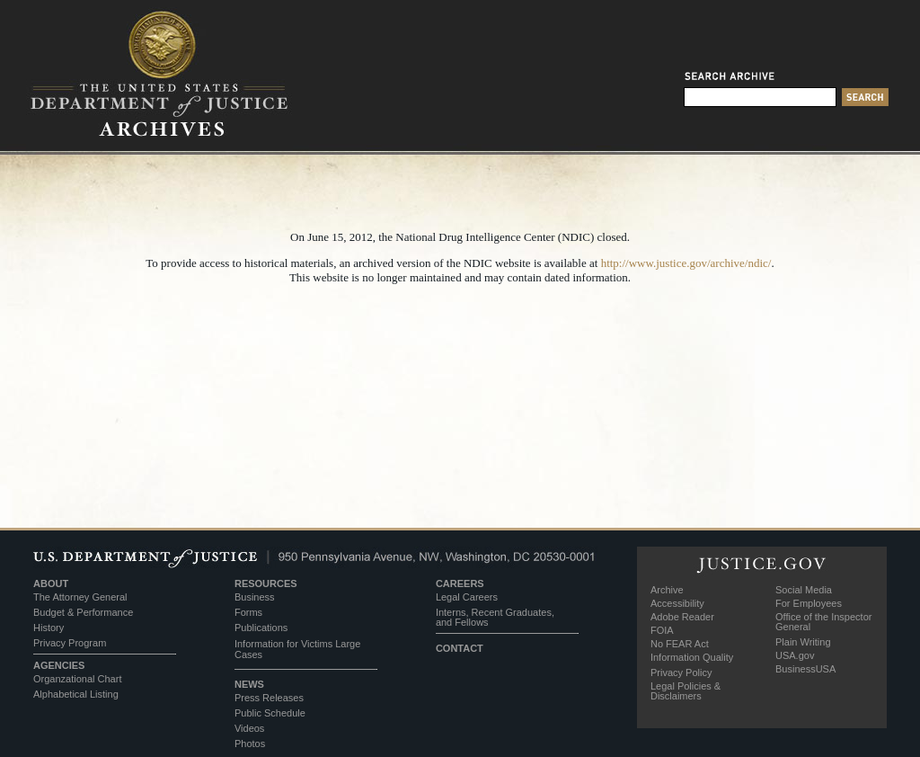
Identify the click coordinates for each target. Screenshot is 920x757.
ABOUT (50, 583)
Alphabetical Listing (76, 694)
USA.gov (794, 655)
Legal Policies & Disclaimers (685, 691)
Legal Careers (467, 597)
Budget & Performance (83, 612)
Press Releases (269, 697)
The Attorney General (80, 597)
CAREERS (460, 583)
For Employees (808, 603)
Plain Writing (803, 642)
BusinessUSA (805, 668)
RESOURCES (265, 583)
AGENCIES (58, 665)
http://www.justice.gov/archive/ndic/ (686, 263)
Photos (249, 743)
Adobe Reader (682, 616)
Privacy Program (69, 642)
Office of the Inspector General (823, 621)
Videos (249, 728)
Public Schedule (269, 713)
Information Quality (691, 657)
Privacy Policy (681, 672)
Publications (261, 627)
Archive (667, 589)
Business (254, 597)
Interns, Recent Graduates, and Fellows (495, 617)
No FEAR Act (679, 643)
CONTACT (459, 648)
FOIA (662, 630)
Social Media (803, 589)
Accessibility (677, 603)
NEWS (249, 684)
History (48, 627)
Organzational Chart (77, 678)
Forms (248, 612)
